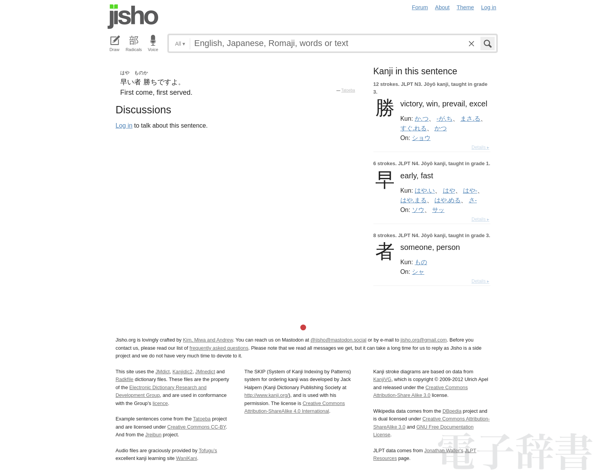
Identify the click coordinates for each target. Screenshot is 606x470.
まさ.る (470, 118)
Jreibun (153, 435)
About (442, 7)
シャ (418, 271)
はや (449, 190)
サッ (438, 209)
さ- (473, 200)
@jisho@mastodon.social (338, 340)
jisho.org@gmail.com (423, 340)
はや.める (447, 200)
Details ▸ (480, 147)
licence (160, 403)
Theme (465, 7)
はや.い (425, 190)
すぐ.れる (413, 128)
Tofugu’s (208, 450)
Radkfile (124, 379)
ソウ (418, 209)
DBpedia (452, 411)
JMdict (162, 371)
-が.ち (445, 118)
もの (421, 262)
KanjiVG (382, 379)
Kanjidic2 (182, 371)
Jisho (132, 16)
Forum (420, 7)
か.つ (422, 118)
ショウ (421, 137)
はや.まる (413, 200)
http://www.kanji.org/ (266, 395)
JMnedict (205, 371)
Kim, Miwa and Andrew (208, 340)
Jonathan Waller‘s (443, 450)
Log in (488, 7)
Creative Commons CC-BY (196, 427)
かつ (440, 128)
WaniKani (186, 458)
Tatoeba (348, 90)
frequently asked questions (218, 348)
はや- (470, 190)
